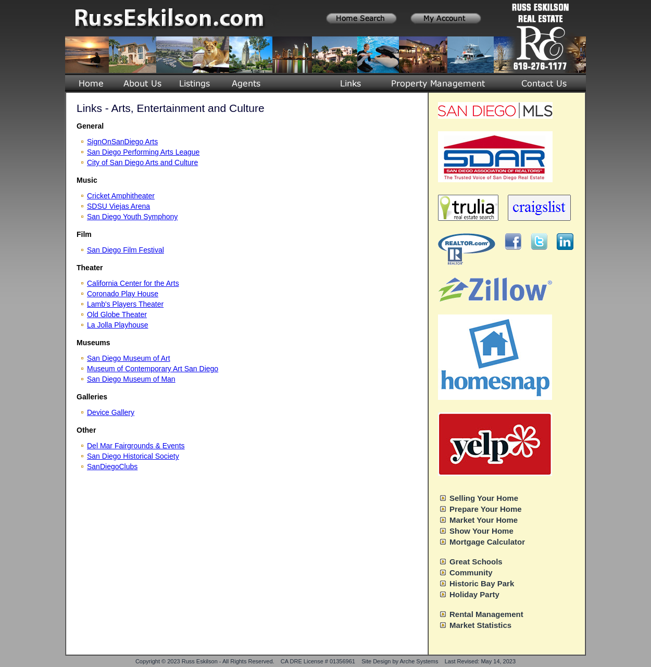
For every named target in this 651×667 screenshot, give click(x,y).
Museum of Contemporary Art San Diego (152, 368)
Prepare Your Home (485, 509)
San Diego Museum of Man (131, 379)
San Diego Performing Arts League (143, 152)
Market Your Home (483, 519)
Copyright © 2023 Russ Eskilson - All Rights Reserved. (204, 661)
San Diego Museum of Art (128, 358)
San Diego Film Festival (125, 250)
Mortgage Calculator (487, 541)
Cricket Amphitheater (121, 196)
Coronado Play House (122, 294)
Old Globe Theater (117, 314)
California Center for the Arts (133, 283)
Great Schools (476, 561)
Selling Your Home (483, 498)
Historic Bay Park (481, 583)
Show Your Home (481, 530)
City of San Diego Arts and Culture (142, 162)
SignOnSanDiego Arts (122, 141)
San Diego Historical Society (133, 456)
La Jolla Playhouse (117, 325)
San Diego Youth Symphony (132, 216)
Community (471, 572)
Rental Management (486, 614)
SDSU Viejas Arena (118, 206)
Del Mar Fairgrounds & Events (136, 446)
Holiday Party (474, 594)
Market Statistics (480, 625)
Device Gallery (110, 412)
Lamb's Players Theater (125, 304)
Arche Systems (419, 661)
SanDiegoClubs (112, 466)
